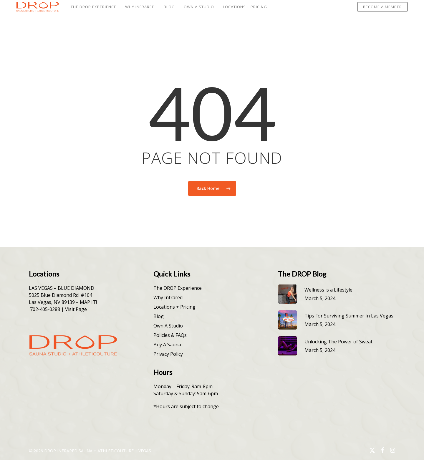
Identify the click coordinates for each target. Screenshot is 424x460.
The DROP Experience (177, 288)
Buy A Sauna (167, 344)
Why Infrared (168, 297)
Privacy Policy (168, 354)
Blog (158, 316)
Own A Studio (168, 325)
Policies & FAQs (170, 335)
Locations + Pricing (174, 307)
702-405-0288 (45, 309)
